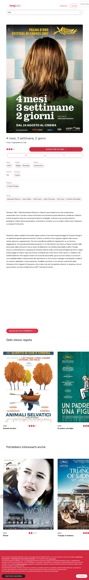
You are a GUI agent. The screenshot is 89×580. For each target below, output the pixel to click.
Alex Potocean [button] (49, 199)
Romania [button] (26, 166)
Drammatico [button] (38, 166)
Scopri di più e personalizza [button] (13, 576)
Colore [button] (17, 175)
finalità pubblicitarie (21, 564)
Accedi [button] (74, 6)
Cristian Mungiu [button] (12, 186)
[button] (56, 149)
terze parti (30, 560)
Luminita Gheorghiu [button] (73, 199)
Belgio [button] (18, 166)
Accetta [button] (81, 576)
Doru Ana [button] (60, 199)
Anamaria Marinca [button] (13, 199)
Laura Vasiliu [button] (26, 199)
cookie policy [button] (52, 559)
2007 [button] (9, 166)
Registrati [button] (63, 6)
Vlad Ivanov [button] (37, 199)
